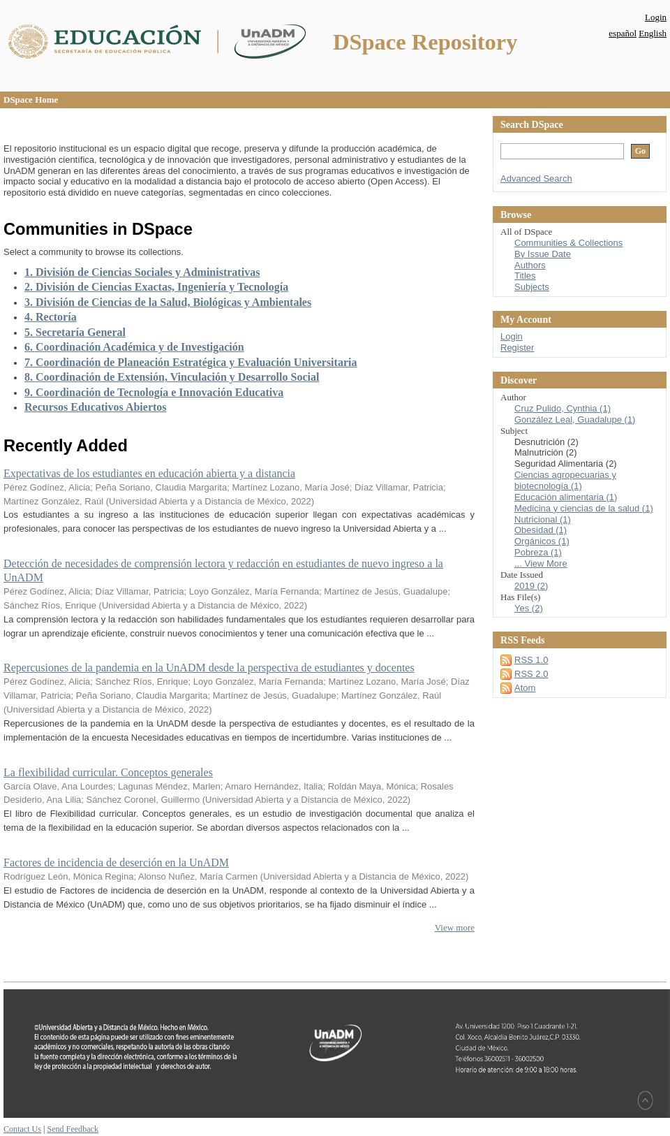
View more (455, 927)
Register (517, 347)
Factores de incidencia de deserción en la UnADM (116, 862)
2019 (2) (531, 586)
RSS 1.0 (531, 660)
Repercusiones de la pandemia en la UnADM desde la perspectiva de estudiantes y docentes (209, 667)
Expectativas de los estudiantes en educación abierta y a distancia (149, 473)
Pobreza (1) (538, 552)
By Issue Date (542, 254)
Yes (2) (528, 608)
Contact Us (22, 1129)
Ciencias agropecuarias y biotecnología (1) (565, 480)
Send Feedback (72, 1129)
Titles (525, 275)
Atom (524, 688)
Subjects (531, 287)
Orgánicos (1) (542, 541)
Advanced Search (536, 178)
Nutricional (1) (542, 519)
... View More (540, 563)
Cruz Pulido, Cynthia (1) (562, 408)
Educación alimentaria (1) (565, 497)
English (653, 33)
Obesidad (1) (540, 530)
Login (656, 17)
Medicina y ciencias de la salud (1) (583, 508)
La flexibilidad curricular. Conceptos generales (108, 772)
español (622, 33)
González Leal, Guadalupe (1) (574, 419)
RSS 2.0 (531, 674)
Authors (530, 265)
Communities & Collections (568, 243)
